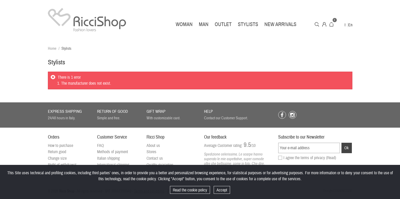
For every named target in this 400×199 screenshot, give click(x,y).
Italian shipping (108, 158)
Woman (184, 24)
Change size (57, 158)
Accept (222, 190)
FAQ (100, 145)
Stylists (248, 24)
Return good (57, 151)
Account (324, 24)
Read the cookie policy (190, 190)
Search (317, 24)
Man (203, 24)
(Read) (331, 157)
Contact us (155, 158)
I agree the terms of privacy (309, 157)
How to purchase (60, 145)
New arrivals (280, 24)
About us (153, 145)
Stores (151, 151)
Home (52, 48)
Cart (331, 24)
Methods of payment (112, 151)
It (345, 25)
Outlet (223, 24)
